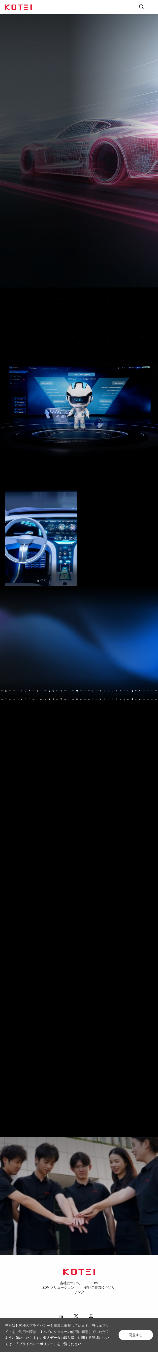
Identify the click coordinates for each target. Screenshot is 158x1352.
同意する (136, 1335)
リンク (79, 1292)
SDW (94, 1283)
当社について (70, 1283)
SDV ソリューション (58, 1287)
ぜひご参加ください (100, 1287)
